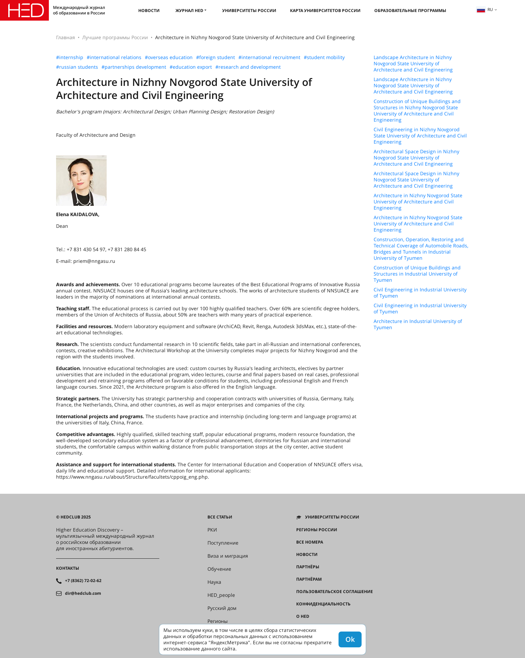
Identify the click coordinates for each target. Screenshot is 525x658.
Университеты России (249, 10)
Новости (149, 10)
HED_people (221, 595)
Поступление (222, 543)
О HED (302, 616)
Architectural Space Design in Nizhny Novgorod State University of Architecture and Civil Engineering (416, 157)
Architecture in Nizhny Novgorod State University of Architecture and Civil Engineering (418, 201)
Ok (350, 639)
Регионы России (316, 530)
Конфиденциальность (323, 604)
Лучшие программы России (115, 37)
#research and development (248, 67)
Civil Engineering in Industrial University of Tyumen (420, 293)
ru (484, 9)
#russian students (77, 67)
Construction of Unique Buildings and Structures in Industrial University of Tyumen (417, 274)
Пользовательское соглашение (334, 591)
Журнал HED (189, 10)
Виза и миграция (227, 556)
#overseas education (169, 57)
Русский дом (221, 608)
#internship (69, 57)
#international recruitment (269, 57)
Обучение (219, 569)
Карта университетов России (325, 10)
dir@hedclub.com (83, 593)
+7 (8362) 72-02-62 (83, 580)
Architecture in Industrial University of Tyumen (418, 324)
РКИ (212, 530)
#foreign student (215, 57)
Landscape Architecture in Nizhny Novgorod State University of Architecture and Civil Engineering (413, 63)
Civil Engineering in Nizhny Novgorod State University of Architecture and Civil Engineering (420, 135)
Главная (65, 37)
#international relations (114, 57)
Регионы (217, 621)
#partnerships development (133, 67)
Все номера (309, 542)
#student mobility (324, 57)
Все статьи (219, 517)
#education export (191, 67)
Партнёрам (309, 579)
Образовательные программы (410, 10)
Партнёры (307, 567)
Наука (214, 582)
